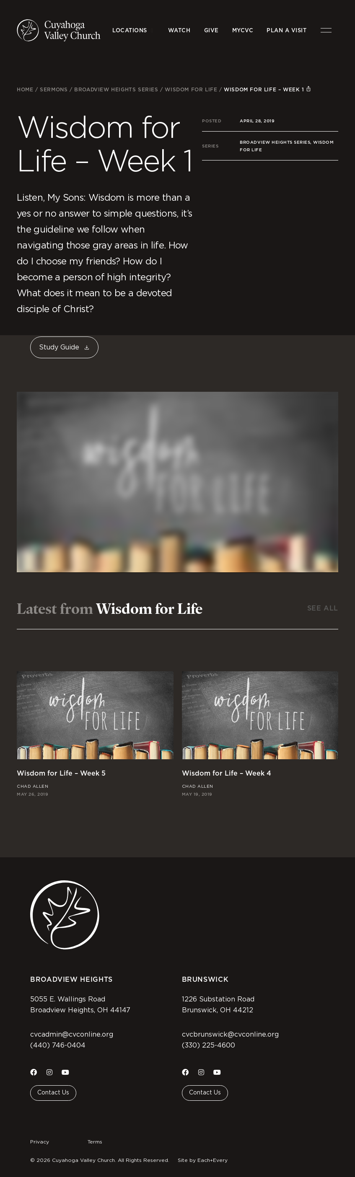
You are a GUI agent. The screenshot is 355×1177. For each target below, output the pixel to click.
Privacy (39, 1141)
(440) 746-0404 (58, 1045)
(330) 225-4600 (208, 1045)
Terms (95, 1141)
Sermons (53, 89)
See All (322, 608)
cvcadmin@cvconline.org (71, 1034)
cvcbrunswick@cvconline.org (230, 1034)
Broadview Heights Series (116, 89)
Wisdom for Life (191, 89)
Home (25, 89)
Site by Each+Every (203, 1160)
